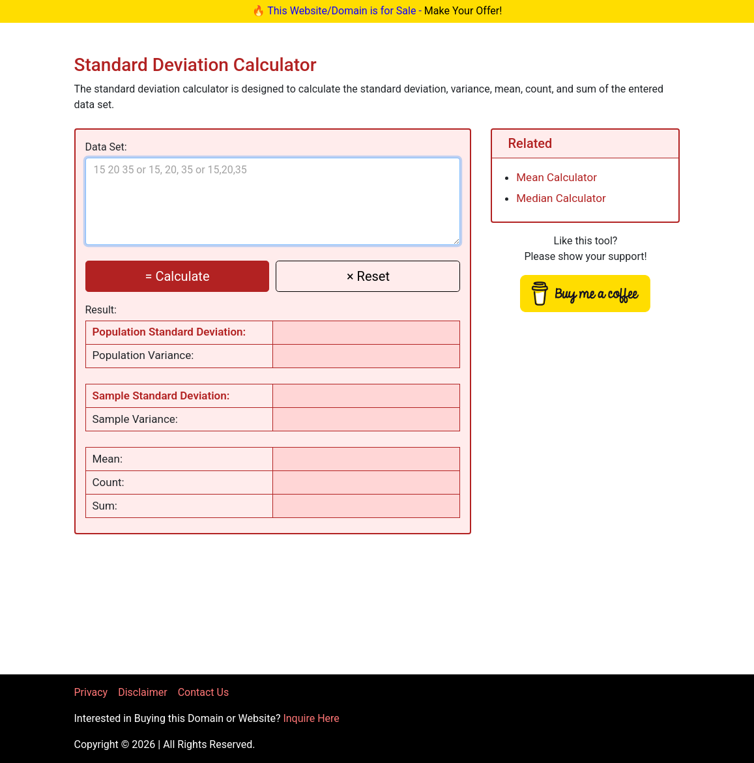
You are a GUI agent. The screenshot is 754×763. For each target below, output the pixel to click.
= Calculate (177, 276)
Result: (101, 310)
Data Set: (106, 147)
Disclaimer (142, 692)
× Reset (368, 276)
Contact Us (203, 692)
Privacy (91, 692)
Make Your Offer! (463, 11)
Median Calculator (560, 198)
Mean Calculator (556, 177)
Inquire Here (311, 718)
